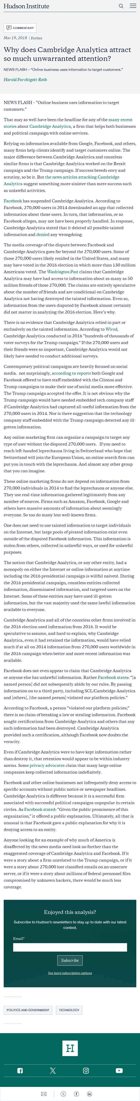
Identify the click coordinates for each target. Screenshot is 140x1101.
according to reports (71, 373)
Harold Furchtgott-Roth (25, 79)
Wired (111, 329)
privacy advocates (47, 765)
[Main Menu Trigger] (133, 6)
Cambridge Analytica (50, 126)
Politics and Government (28, 1010)
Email (18, 939)
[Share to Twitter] (63, 1094)
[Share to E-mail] (44, 1094)
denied (43, 234)
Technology (69, 1010)
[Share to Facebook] (76, 1094)
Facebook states (113, 677)
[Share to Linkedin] (89, 1094)
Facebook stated (39, 809)
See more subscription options (70, 973)
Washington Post (62, 272)
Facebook (13, 201)
